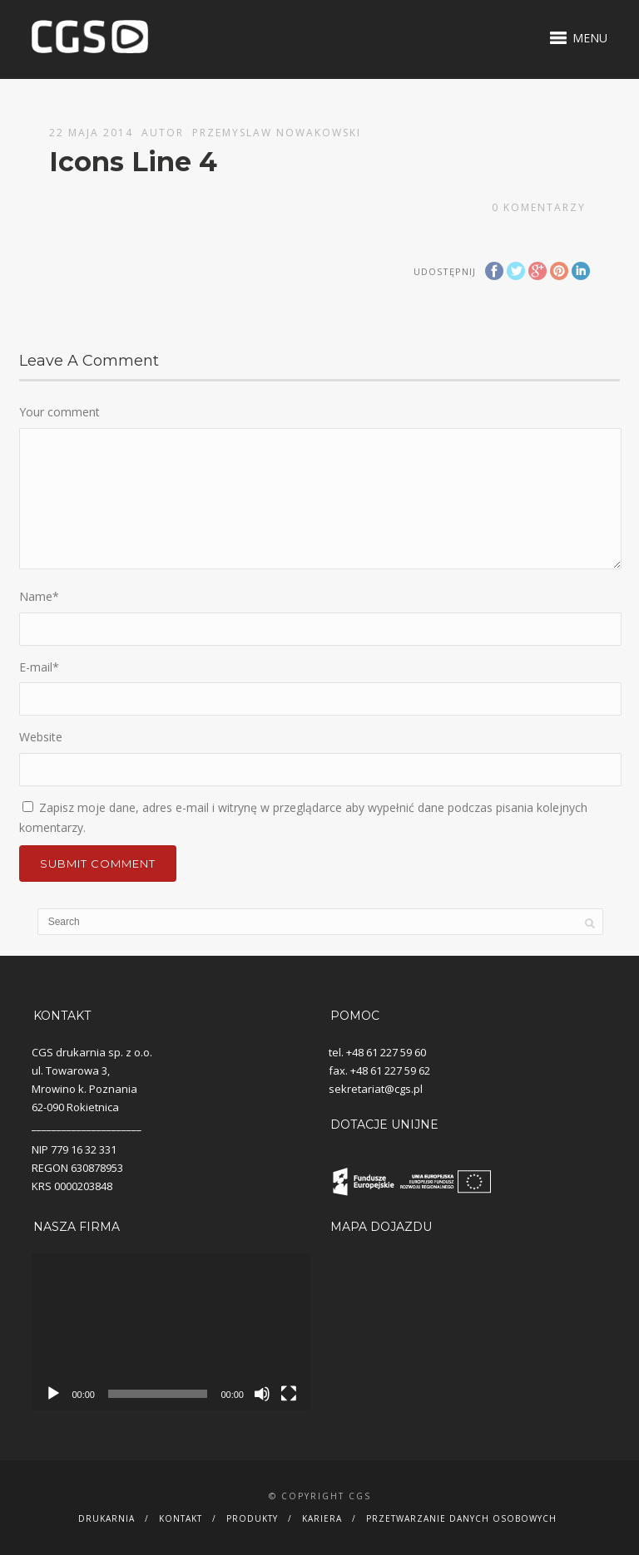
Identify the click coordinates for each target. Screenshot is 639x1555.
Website (40, 737)
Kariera (322, 1518)
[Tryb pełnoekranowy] (288, 1393)
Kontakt (180, 1518)
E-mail (39, 667)
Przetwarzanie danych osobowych (461, 1518)
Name (39, 596)
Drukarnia (106, 1518)
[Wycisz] (262, 1393)
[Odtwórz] (53, 1393)
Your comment (59, 412)
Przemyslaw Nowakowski (276, 132)
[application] (171, 1331)
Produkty (252, 1518)
